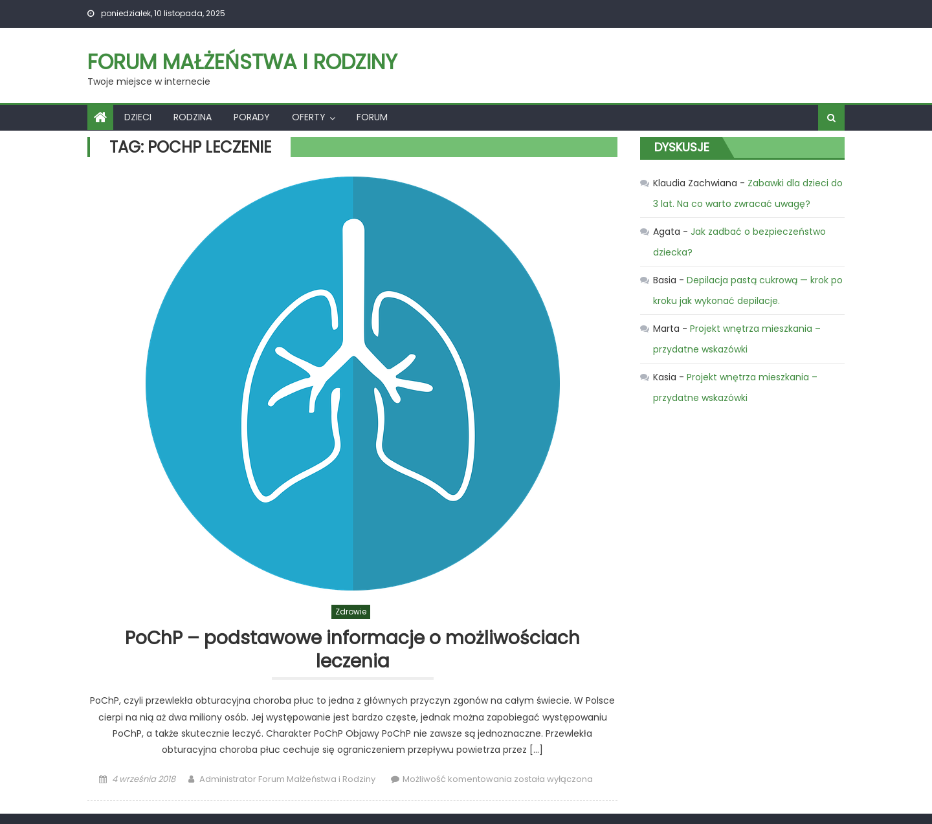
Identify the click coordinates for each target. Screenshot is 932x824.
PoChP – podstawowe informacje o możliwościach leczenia (352, 650)
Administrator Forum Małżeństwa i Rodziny (287, 779)
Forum (372, 117)
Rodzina (192, 117)
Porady (252, 117)
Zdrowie (350, 611)
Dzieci (137, 117)
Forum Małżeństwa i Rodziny (242, 61)
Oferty (309, 117)
